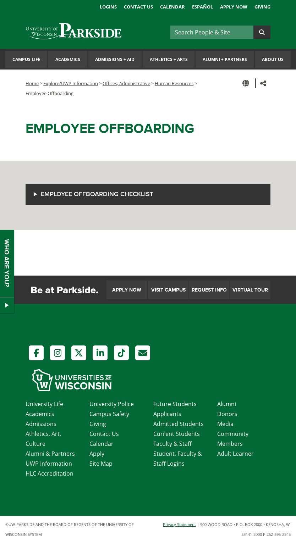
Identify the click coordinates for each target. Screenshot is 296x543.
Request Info (209, 290)
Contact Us (138, 7)
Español (202, 7)
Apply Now (233, 7)
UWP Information (49, 463)
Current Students (176, 434)
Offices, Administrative (126, 83)
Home (32, 83)
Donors (227, 414)
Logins (108, 7)
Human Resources (174, 83)
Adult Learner (235, 454)
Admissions (41, 424)
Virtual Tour (250, 290)
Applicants (167, 414)
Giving (262, 7)
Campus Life (26, 59)
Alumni (226, 404)
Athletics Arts (169, 59)
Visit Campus (168, 290)
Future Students (175, 404)
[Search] (211, 32)
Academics (67, 59)
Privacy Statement (179, 524)
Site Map (101, 463)
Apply (96, 454)
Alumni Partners (225, 59)
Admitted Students (178, 424)
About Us (273, 59)
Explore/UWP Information (70, 83)
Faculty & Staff (172, 444)
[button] (247, 83)
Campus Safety (109, 414)
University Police (111, 404)
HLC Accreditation (49, 473)
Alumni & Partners (50, 454)
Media (225, 424)
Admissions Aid (115, 59)
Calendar (172, 7)
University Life (44, 404)
